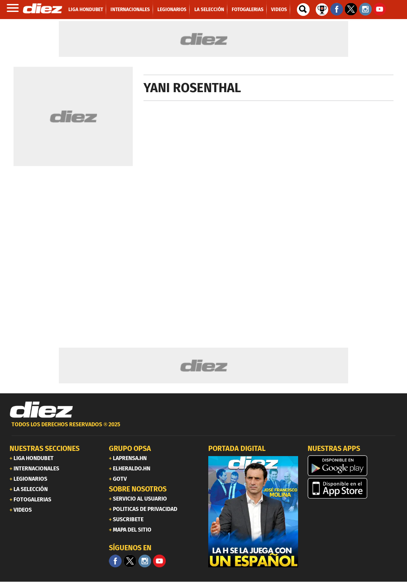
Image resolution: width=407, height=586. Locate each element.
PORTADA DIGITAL (237, 448)
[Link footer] (41, 410)
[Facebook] (115, 561)
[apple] (352, 488)
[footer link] (203, 429)
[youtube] (159, 561)
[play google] (352, 465)
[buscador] (303, 9)
